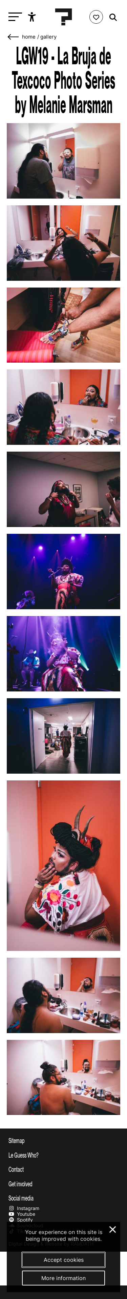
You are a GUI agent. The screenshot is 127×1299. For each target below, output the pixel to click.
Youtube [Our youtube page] (21, 1214)
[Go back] (13, 37)
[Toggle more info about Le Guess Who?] (63, 1155)
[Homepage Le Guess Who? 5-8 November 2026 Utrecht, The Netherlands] (64, 16)
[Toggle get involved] (63, 1183)
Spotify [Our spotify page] (20, 1220)
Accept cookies (64, 1259)
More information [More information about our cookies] (63, 1278)
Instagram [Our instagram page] (23, 1208)
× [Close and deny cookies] (113, 1228)
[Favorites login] (96, 17)
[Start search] (111, 17)
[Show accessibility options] (33, 17)
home (29, 37)
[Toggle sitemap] (63, 1140)
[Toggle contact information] (63, 1169)
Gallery (48, 37)
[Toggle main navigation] (13, 17)
